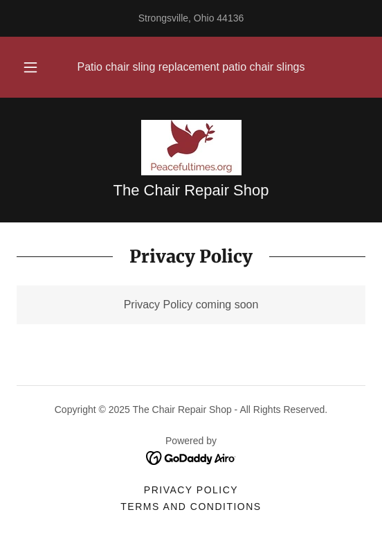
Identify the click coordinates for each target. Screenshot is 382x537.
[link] (191, 147)
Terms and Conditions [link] (190, 506)
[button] (32, 67)
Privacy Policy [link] (191, 489)
